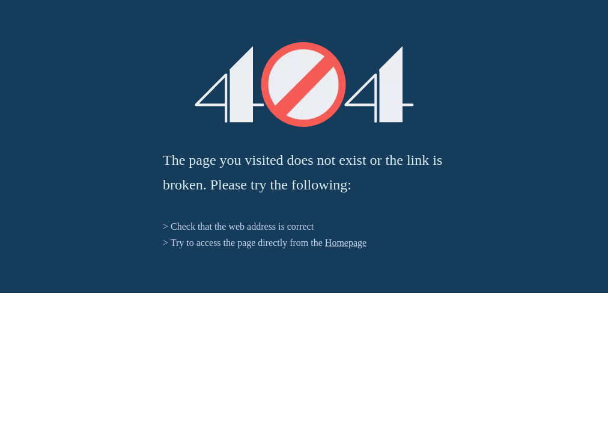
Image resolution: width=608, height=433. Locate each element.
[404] (304, 84)
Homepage (345, 243)
